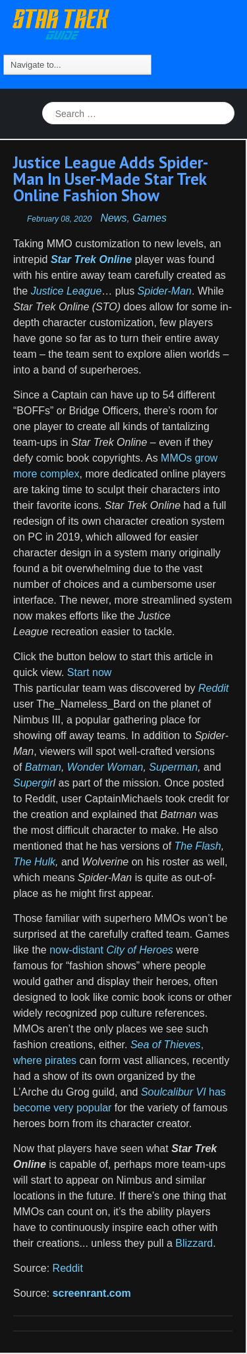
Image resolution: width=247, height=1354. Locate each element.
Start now (87, 672)
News (113, 218)
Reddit (68, 1268)
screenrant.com (92, 1293)
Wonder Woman (105, 767)
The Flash (198, 846)
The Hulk (34, 861)
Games (149, 218)
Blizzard (194, 1243)
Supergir (33, 782)
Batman (43, 767)
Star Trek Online (91, 259)
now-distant (111, 949)
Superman (173, 767)
